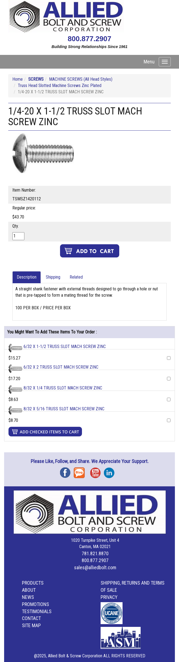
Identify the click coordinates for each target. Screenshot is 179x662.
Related (76, 277)
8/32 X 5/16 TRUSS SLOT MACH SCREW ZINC (64, 408)
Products (33, 583)
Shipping (53, 277)
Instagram (110, 471)
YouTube (97, 471)
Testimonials (37, 611)
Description (26, 277)
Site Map (31, 625)
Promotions (35, 604)
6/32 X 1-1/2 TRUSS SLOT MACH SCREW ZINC (65, 346)
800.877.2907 (89, 39)
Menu (149, 61)
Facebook (66, 471)
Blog (80, 471)
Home (17, 79)
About (29, 590)
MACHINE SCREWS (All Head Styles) (80, 79)
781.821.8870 (95, 553)
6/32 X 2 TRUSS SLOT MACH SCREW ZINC (61, 367)
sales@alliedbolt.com (95, 567)
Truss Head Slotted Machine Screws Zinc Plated (59, 85)
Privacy (109, 597)
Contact (31, 618)
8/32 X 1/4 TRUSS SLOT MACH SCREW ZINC (63, 388)
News (28, 597)
